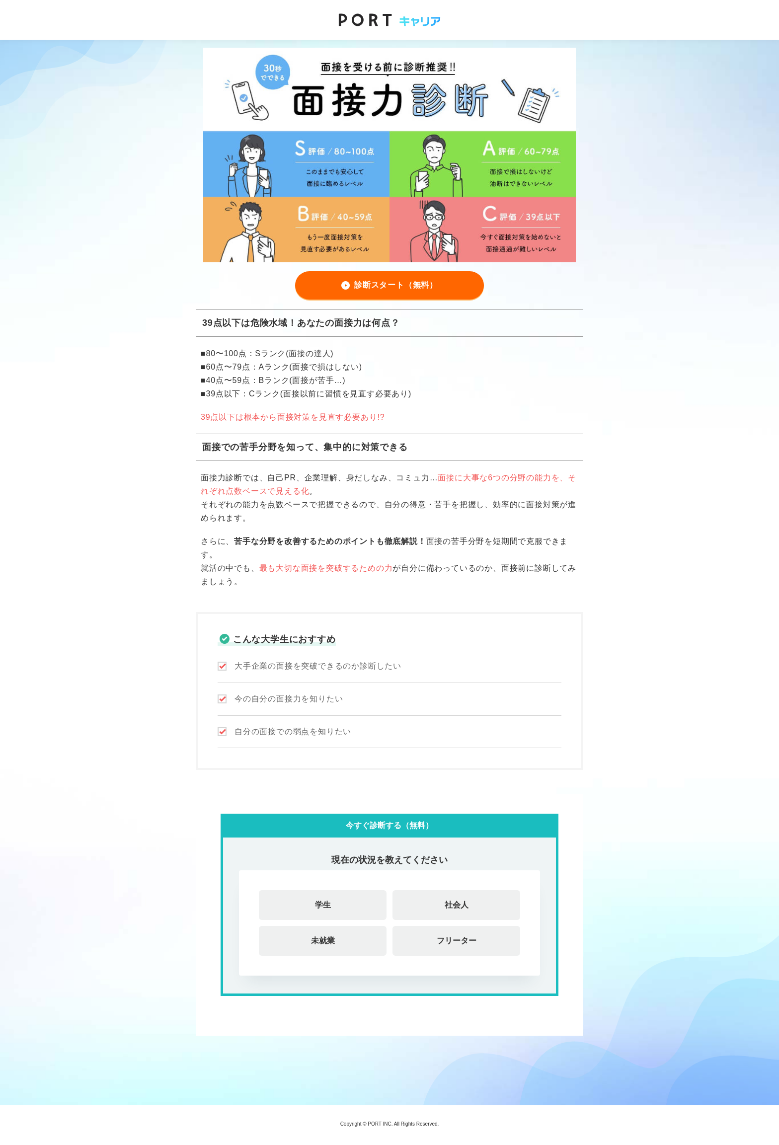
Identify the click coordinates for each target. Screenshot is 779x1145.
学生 (323, 905)
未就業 (323, 940)
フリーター (456, 940)
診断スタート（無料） (396, 285)
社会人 (456, 905)
